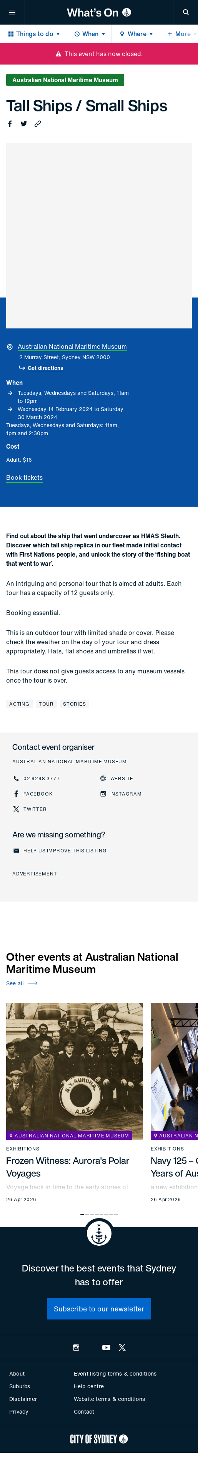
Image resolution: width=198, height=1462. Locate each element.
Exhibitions (23, 1149)
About (17, 1373)
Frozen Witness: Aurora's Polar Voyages (68, 1167)
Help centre (89, 1386)
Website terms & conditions (109, 1399)
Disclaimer (23, 1399)
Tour (46, 704)
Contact (84, 1411)
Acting (19, 704)
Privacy (18, 1411)
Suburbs (19, 1386)
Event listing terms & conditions (115, 1373)
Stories (74, 704)
